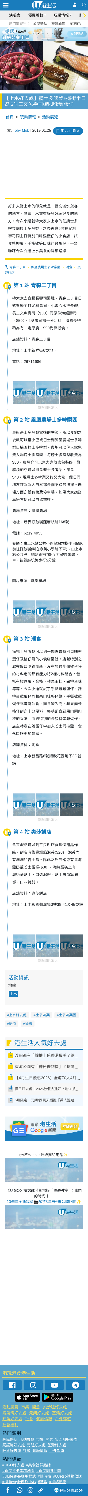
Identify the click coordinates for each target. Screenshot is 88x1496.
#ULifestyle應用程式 (19, 1476)
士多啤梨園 (67, 1015)
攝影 (28, 1024)
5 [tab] (52, 33)
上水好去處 (18, 1015)
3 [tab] (43, 33)
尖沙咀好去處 (55, 1407)
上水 (13, 994)
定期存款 (77, 23)
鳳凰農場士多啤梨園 (46, 267)
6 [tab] (57, 33)
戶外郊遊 (63, 1419)
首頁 (10, 117)
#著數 (42, 1482)
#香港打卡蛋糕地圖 (18, 1471)
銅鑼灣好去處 (14, 1413)
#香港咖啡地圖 (48, 1471)
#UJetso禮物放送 (67, 1476)
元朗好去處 (39, 1413)
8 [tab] (47, 39)
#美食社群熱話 (38, 1465)
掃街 (12, 1024)
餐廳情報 (44, 1419)
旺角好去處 (12, 1419)
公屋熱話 (40, 23)
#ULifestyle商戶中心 (19, 1482)
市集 (25, 1407)
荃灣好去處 (62, 1413)
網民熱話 (9, 1439)
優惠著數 (35, 15)
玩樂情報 (61, 15)
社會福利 (10, 1425)
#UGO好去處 (13, 1465)
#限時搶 (44, 1476)
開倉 (36, 1407)
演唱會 (14, 15)
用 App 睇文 (70, 131)
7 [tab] (43, 39)
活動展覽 (50, 117)
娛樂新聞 (58, 23)
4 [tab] (47, 33)
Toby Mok (21, 130)
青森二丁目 (17, 267)
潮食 (69, 267)
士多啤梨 (43, 1015)
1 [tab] (33, 33)
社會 (29, 1419)
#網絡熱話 (57, 1482)
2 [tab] (38, 33)
